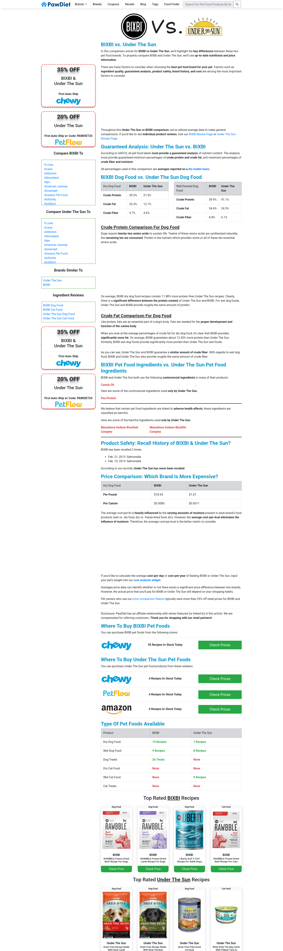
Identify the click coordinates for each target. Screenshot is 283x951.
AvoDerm (50, 203)
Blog (143, 4)
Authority (50, 199)
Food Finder (171, 4)
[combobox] (208, 4)
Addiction (50, 173)
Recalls (129, 4)
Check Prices (220, 645)
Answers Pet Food (56, 195)
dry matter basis (198, 169)
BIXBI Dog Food (53, 305)
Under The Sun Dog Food (59, 314)
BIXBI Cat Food (52, 309)
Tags (155, 4)
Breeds (97, 4)
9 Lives (48, 164)
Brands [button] (80, 4)
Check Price (116, 869)
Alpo (47, 182)
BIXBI (46, 284)
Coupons (113, 4)
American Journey (56, 186)
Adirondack (51, 177)
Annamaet (50, 190)
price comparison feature (148, 599)
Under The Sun (52, 280)
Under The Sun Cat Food (58, 318)
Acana (48, 169)
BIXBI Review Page (201, 134)
